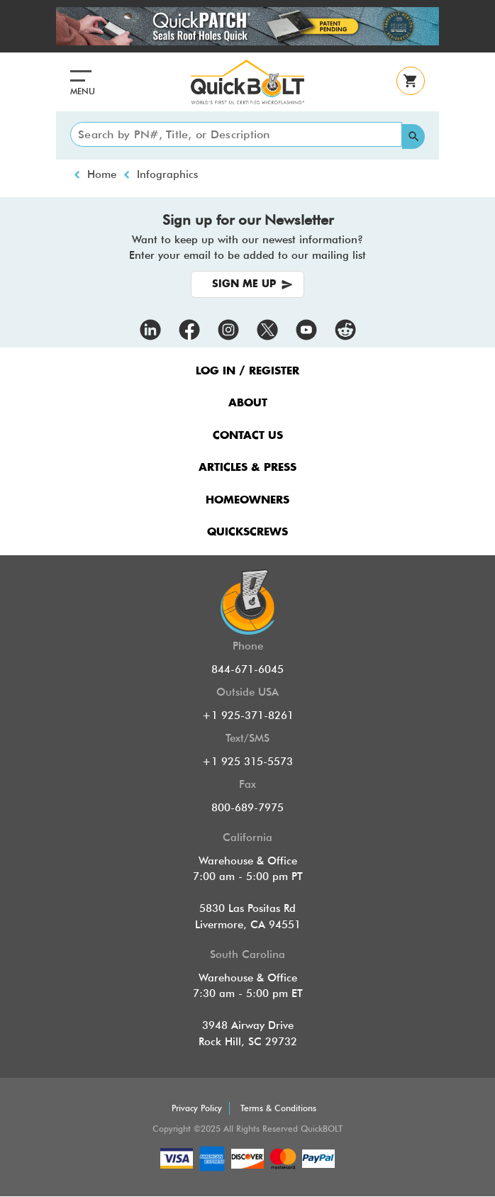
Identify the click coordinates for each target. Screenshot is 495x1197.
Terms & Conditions (278, 1108)
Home (101, 174)
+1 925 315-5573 (247, 761)
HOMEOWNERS (247, 500)
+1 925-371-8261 (248, 715)
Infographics (167, 174)
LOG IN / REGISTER (247, 371)
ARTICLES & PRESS (247, 467)
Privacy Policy (197, 1108)
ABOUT (247, 403)
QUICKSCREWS (247, 532)
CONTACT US (248, 435)
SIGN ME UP (244, 284)
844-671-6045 (247, 669)
